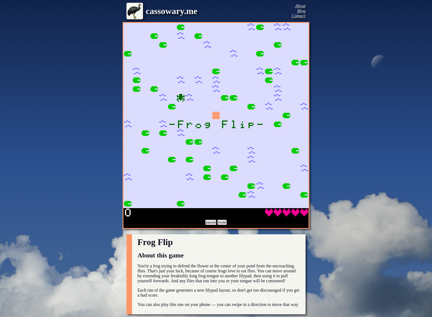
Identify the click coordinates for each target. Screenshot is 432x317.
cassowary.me (172, 11)
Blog (301, 11)
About (300, 6)
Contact (298, 16)
